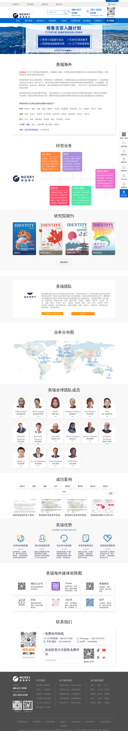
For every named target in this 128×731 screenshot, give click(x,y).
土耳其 (100, 685)
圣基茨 (106, 698)
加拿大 (100, 694)
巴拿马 (93, 698)
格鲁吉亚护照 (75, 685)
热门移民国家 (97, 677)
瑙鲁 (28, 124)
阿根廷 (106, 694)
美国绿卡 (63, 718)
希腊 (92, 685)
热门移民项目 (65, 677)
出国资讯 (98, 20)
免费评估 (16, 4)
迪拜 (92, 694)
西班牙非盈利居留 (75, 698)
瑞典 (99, 681)
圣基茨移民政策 (104, 718)
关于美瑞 (110, 20)
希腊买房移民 (51, 718)
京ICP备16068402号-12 (69, 726)
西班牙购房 (38, 718)
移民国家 (29, 20)
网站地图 (39, 702)
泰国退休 (64, 722)
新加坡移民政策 (24, 718)
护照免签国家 (75, 718)
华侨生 (64, 20)
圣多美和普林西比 (31, 130)
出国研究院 (75, 20)
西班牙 (106, 685)
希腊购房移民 (63, 689)
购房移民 (52, 20)
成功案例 (29, 4)
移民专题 (47, 694)
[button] (61, 50)
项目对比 (56, 4)
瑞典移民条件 (89, 718)
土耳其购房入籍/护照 (75, 690)
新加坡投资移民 (63, 681)
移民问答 (47, 698)
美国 (92, 681)
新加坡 (106, 689)
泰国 (99, 698)
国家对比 (43, 4)
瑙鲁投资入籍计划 (63, 686)
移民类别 (41, 20)
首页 (18, 20)
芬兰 (106, 681)
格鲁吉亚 (93, 690)
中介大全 (39, 698)
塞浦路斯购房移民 (75, 694)
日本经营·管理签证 (64, 698)
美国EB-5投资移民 (75, 681)
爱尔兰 (100, 689)
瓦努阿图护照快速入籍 (63, 694)
